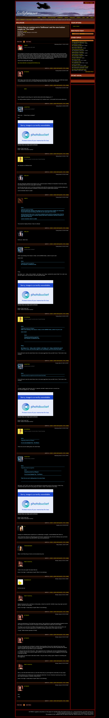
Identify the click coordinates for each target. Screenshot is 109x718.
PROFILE (44, 17)
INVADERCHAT (27, 580)
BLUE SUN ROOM (51, 17)
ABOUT (92, 17)
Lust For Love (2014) (76, 64)
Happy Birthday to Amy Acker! (78, 51)
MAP (87, 17)
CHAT (83, 17)
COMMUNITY (60, 17)
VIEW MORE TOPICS (89, 71)
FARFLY (26, 198)
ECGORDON (27, 157)
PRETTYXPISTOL (28, 561)
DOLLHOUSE (29, 19)
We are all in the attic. (76, 59)
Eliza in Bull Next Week (76, 61)
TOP (64, 68)
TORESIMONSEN (28, 545)
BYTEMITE (26, 71)
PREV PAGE (19, 41)
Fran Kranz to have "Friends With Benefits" (80, 66)
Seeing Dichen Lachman (77, 44)
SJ (24, 526)
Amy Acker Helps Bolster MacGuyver (79, 69)
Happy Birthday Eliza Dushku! (78, 49)
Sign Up (87, 2)
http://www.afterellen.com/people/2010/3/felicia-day (29, 62)
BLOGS (66, 17)
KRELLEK (26, 175)
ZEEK (25, 88)
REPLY (51, 68)
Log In (91, 2)
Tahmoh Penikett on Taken (77, 56)
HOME (39, 17)
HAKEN (25, 31)
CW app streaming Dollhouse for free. (79, 42)
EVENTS (78, 17)
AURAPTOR (27, 107)
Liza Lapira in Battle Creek (77, 46)
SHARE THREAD (76, 26)
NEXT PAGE (28, 41)
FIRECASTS (72, 17)
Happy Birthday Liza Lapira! (77, 54)
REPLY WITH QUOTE (58, 68)
